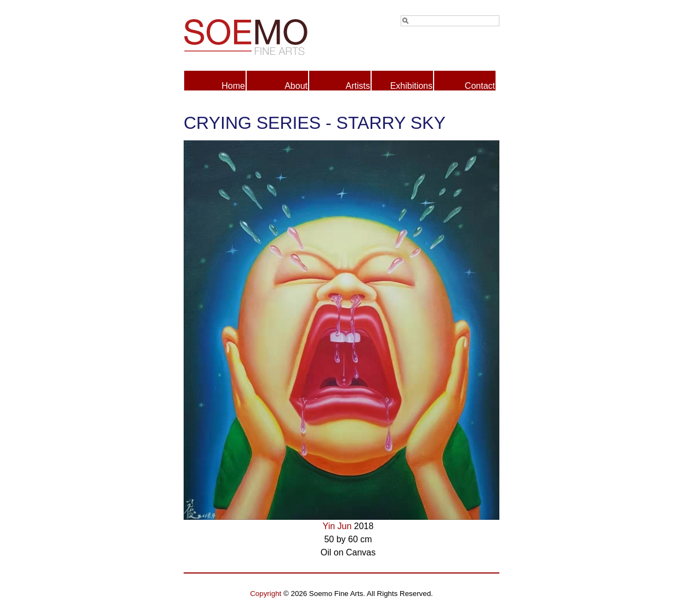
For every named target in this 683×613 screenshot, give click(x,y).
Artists (358, 85)
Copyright (265, 593)
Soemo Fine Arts (263, 35)
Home (233, 85)
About (296, 85)
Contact (480, 85)
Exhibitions (411, 85)
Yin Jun (337, 526)
